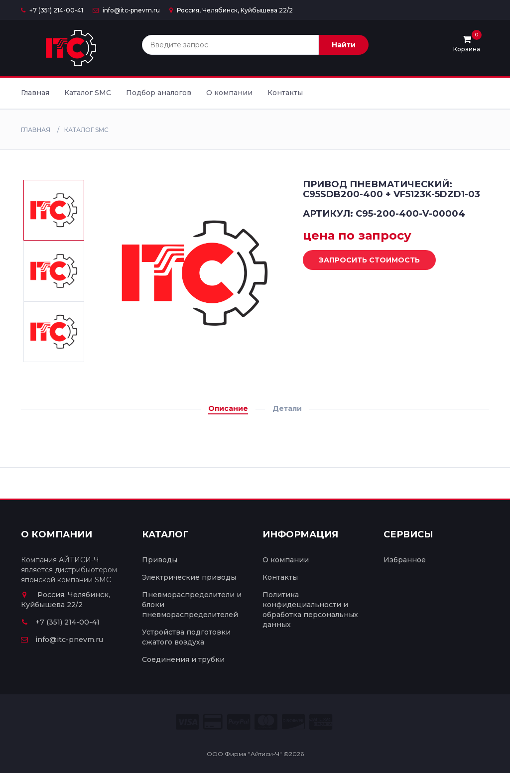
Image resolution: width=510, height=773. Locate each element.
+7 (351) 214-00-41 (52, 10)
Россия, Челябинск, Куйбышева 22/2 (231, 10)
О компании (229, 92)
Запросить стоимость (362, 260)
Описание (228, 408)
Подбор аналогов (158, 92)
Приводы (159, 559)
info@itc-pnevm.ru (126, 10)
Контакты (285, 92)
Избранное (404, 559)
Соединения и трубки (183, 659)
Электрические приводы (189, 577)
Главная (35, 92)
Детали (287, 408)
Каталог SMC (87, 92)
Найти (344, 44)
